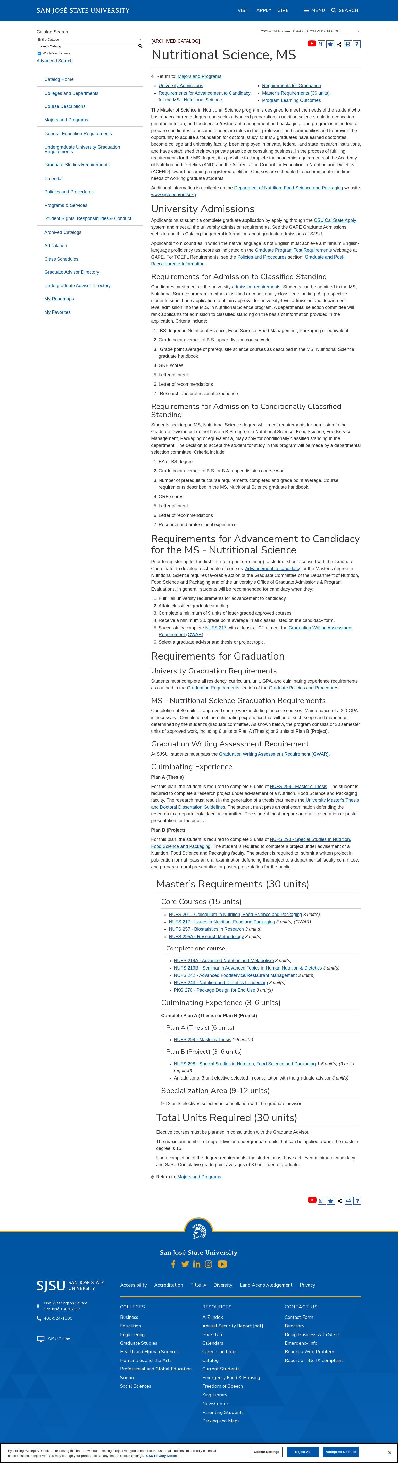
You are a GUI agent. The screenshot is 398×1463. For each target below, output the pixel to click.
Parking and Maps (220, 1421)
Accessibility (133, 1285)
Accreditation (168, 1285)
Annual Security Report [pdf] (232, 1326)
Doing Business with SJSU (312, 1334)
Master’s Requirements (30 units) (295, 93)
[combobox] (310, 31)
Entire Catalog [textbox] (48, 39)
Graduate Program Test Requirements (293, 250)
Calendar (53, 178)
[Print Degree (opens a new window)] (321, 44)
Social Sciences (135, 1386)
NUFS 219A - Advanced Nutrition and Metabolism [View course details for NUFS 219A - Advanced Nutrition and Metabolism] (224, 960)
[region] (244, 10)
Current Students (221, 1369)
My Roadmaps (59, 298)
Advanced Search (55, 60)
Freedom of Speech (222, 1386)
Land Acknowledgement (266, 1285)
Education (130, 1326)
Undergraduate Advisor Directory (77, 285)
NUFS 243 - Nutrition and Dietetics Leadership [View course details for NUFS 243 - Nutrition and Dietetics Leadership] (221, 982)
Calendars (212, 1343)
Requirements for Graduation (291, 85)
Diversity (223, 1285)
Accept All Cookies (341, 1452)
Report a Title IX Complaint (314, 1360)
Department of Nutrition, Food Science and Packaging (288, 187)
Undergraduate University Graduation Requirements (82, 149)
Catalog (210, 1360)
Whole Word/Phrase (56, 53)
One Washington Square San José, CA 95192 (65, 1306)
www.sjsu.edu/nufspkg (173, 194)
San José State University (83, 10)
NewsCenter (215, 1404)
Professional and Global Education (156, 1369)
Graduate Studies (138, 1343)
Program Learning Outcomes (291, 100)
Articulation (55, 245)
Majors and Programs (66, 119)
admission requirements (256, 286)
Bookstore (213, 1334)
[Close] (389, 1452)
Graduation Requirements (213, 687)
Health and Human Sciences (149, 1352)
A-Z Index (212, 1317)
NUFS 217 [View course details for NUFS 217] (215, 627)
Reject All (302, 1452)
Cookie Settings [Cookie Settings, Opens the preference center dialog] (266, 1452)
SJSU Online (59, 1339)
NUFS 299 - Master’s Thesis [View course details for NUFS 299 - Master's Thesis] (298, 786)
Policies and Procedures (69, 191)
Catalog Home (59, 79)
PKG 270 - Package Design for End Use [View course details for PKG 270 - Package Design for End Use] (214, 990)
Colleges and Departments (71, 93)
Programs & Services (65, 205)
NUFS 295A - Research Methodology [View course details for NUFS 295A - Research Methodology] (206, 936)
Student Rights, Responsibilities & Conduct (87, 218)
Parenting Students (223, 1412)
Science (128, 1378)
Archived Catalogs (62, 232)
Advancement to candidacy (272, 568)
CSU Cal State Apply (335, 220)
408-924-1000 (58, 1318)
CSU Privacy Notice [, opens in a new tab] (161, 1456)
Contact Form (299, 1317)
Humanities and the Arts (146, 1360)
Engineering (132, 1334)
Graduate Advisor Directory (71, 272)
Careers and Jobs (219, 1352)
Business (129, 1317)
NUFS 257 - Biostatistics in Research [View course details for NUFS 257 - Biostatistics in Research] (206, 929)
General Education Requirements (78, 133)
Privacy (307, 1285)
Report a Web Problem (309, 1352)
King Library (214, 1395)
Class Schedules (61, 259)
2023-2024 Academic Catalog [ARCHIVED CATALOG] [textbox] (300, 31)
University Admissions (181, 85)
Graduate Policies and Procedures (303, 687)
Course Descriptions (65, 106)
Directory (294, 1326)
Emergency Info (301, 1343)
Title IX (198, 1285)
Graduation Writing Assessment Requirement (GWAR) (274, 754)
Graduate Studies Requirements (77, 164)
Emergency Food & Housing (231, 1378)
